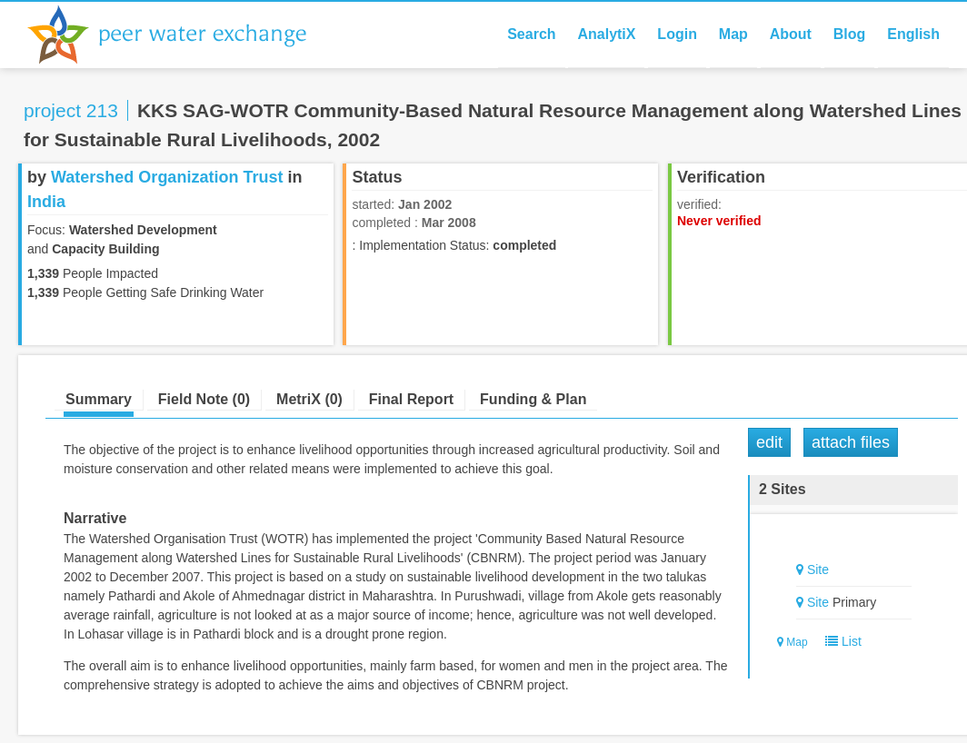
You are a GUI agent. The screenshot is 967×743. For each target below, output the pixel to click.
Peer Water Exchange (181, 34)
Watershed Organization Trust (167, 177)
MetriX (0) (309, 399)
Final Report (411, 399)
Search (531, 34)
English (913, 34)
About (791, 34)
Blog (849, 34)
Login (677, 34)
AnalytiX (606, 34)
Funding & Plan (533, 399)
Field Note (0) (204, 399)
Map (733, 34)
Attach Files (851, 442)
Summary (98, 399)
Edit (769, 442)
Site (818, 569)
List (839, 641)
